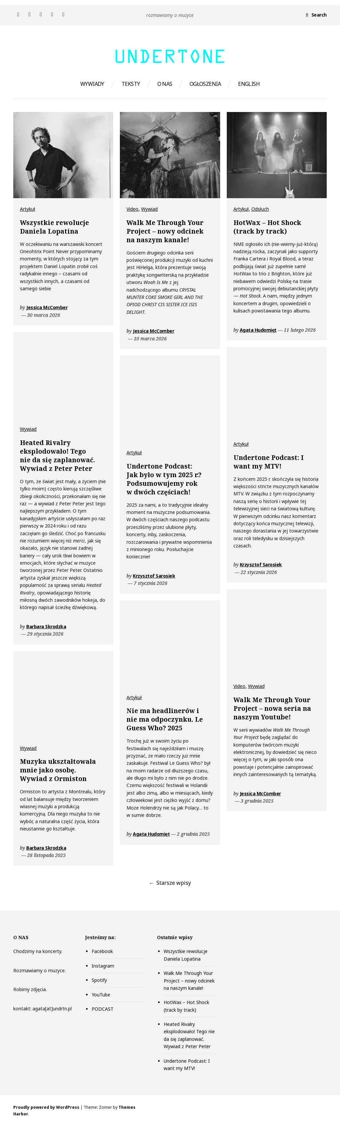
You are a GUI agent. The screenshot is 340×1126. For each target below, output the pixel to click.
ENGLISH (249, 83)
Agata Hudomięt (258, 330)
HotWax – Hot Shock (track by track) (267, 227)
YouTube (101, 994)
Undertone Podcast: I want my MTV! (268, 462)
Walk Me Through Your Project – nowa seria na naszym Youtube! (272, 708)
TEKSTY (131, 83)
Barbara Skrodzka (46, 626)
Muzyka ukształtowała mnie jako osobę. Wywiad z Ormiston (58, 770)
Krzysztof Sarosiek (261, 564)
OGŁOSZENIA (205, 83)
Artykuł (27, 209)
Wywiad (149, 209)
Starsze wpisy (173, 882)
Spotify (99, 980)
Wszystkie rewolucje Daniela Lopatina (54, 227)
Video (132, 209)
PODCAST (103, 1009)
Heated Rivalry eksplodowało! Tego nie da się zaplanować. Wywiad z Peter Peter (57, 455)
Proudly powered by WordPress (46, 1107)
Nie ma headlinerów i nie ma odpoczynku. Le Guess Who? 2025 (165, 719)
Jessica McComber (46, 307)
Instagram (103, 966)
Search (319, 15)
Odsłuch (260, 209)
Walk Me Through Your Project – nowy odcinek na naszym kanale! (165, 231)
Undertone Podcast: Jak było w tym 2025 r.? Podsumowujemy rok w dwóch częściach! (164, 479)
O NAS (164, 83)
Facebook (102, 951)
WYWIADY (92, 83)
